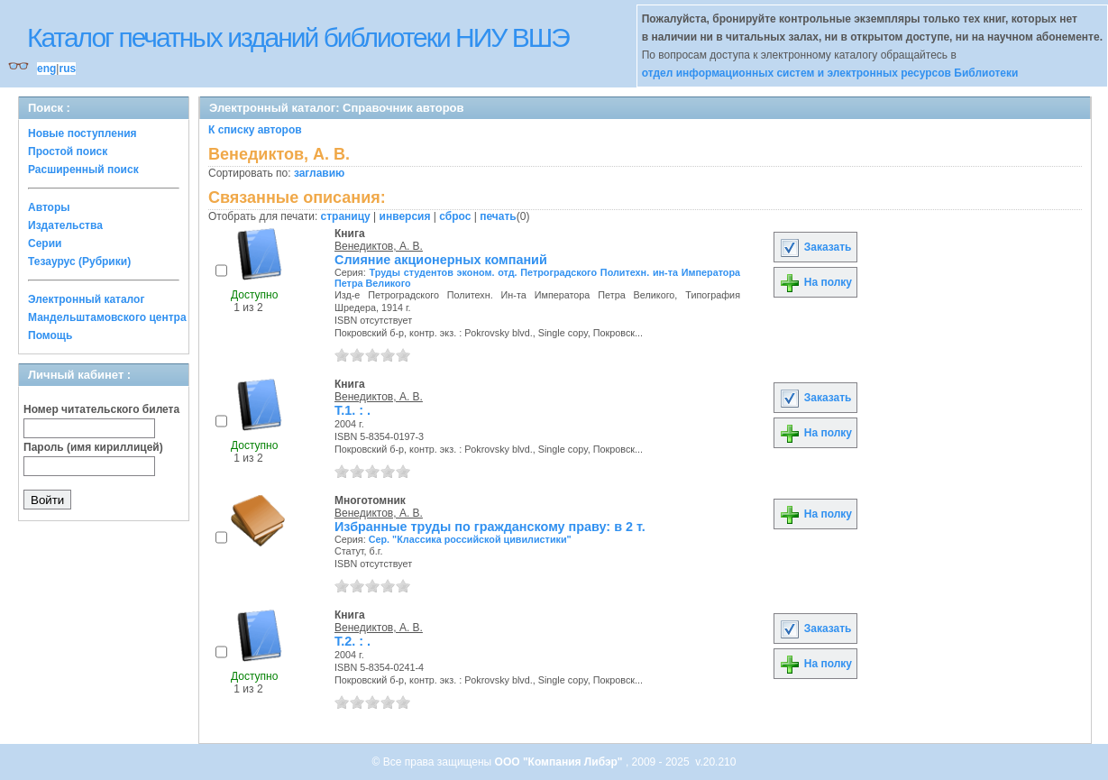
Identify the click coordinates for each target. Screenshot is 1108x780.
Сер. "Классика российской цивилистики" (470, 539)
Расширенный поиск (83, 169)
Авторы (49, 207)
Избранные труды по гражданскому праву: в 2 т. (490, 526)
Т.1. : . (352, 410)
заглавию (319, 173)
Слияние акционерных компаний (440, 259)
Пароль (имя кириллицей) (93, 447)
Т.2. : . (352, 641)
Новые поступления (82, 133)
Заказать (815, 247)
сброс (455, 216)
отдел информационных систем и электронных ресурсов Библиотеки (830, 73)
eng (46, 68)
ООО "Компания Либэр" (560, 762)
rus (67, 68)
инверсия (405, 216)
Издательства (65, 225)
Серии (44, 243)
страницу (346, 216)
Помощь (50, 335)
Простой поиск (67, 151)
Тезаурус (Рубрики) (79, 261)
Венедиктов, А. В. (378, 246)
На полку (815, 282)
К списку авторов (255, 130)
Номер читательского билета (101, 409)
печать (498, 216)
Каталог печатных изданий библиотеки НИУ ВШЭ (298, 37)
